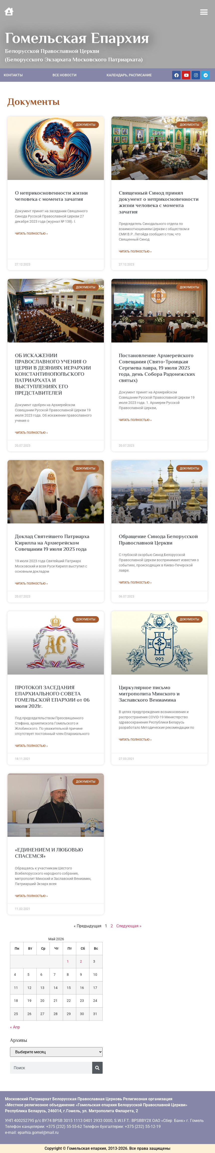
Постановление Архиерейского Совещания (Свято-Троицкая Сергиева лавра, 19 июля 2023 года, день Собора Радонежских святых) (157, 368)
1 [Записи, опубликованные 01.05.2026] (68, 961)
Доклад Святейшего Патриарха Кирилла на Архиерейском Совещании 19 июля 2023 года (52, 542)
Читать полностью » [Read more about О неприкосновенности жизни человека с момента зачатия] (31, 233)
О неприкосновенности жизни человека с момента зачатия (51, 196)
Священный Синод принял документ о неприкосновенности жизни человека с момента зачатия (159, 202)
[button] (204, 12)
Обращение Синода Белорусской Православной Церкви (158, 539)
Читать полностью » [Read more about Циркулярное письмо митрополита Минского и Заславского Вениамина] (135, 739)
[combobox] (51, 1068)
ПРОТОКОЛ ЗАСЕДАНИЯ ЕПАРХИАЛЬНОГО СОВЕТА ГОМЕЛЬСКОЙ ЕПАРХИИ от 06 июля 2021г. (52, 696)
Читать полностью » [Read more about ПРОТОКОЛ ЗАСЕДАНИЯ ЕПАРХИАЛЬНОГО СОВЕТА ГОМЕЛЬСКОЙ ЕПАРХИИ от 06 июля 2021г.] (31, 746)
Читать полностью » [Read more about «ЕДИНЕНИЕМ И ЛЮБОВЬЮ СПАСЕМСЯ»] (31, 896)
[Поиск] (97, 1068)
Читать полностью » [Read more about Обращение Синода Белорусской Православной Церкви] (135, 582)
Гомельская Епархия (77, 37)
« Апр (15, 1027)
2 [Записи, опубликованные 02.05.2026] (81, 961)
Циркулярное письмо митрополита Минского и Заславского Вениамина (149, 693)
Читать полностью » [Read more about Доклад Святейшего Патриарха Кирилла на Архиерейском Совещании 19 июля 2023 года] (31, 583)
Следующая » (129, 926)
